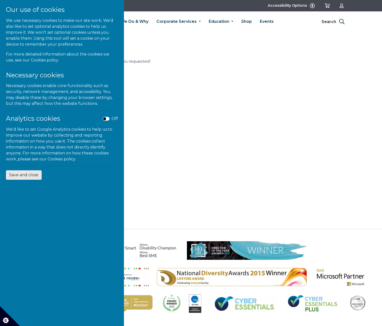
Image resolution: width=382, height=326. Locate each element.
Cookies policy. (62, 159)
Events (267, 21)
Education (219, 21)
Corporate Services (177, 21)
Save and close (23, 175)
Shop (246, 21)
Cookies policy (45, 60)
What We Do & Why (128, 21)
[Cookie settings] (10, 316)
